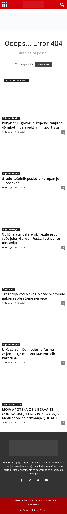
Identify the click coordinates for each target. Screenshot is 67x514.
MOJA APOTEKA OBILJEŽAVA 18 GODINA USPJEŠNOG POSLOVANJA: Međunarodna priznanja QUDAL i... (30, 413)
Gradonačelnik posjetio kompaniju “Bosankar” (30, 180)
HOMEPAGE (43, 64)
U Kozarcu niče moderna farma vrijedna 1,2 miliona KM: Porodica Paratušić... (30, 353)
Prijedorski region (11, 118)
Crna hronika (8, 289)
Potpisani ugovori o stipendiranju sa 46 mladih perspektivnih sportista (32, 125)
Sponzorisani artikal (12, 404)
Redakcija (7, 132)
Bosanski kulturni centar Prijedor (26, 500)
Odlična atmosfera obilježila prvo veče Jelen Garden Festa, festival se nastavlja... (31, 238)
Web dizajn (33, 504)
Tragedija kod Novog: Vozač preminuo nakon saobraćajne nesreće (33, 296)
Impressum (51, 500)
